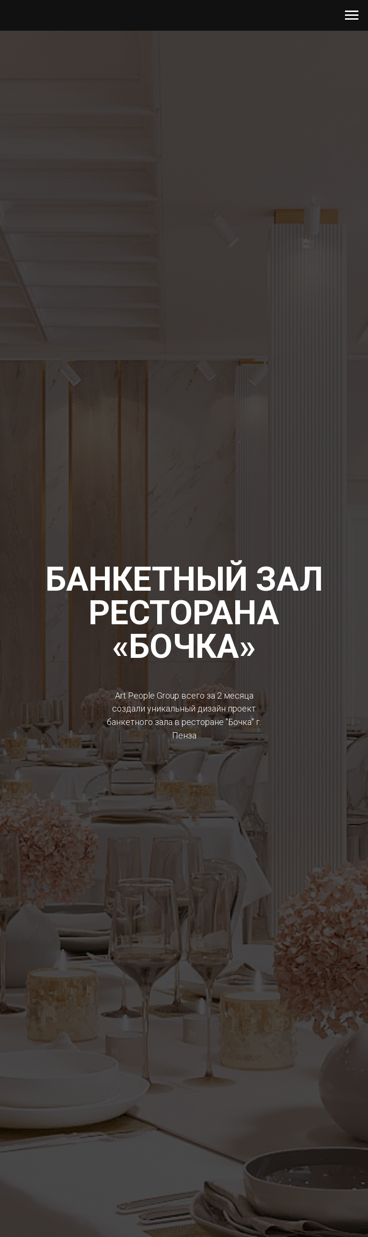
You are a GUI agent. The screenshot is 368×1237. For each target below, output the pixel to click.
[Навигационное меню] (351, 15)
